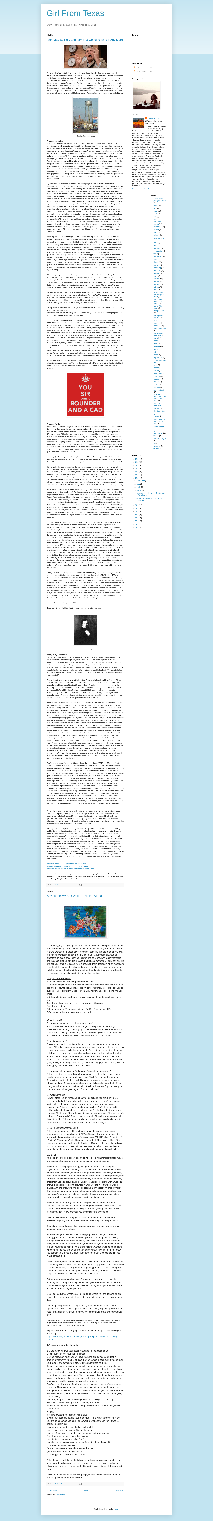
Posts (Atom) (61, 1494)
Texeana (157, 408)
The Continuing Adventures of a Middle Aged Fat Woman (159, 414)
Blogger (116, 1509)
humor (156, 290)
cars (155, 217)
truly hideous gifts (160, 439)
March (139, 490)
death (156, 243)
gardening (157, 268)
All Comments (140, 71)
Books (156, 214)
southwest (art (159, 390)
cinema (156, 230)
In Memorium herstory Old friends (158, 301)
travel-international (158, 432)
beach (156, 211)
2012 (137, 511)
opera (156, 349)
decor (156, 245)
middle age (158, 326)
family (156, 254)
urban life (157, 446)
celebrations (158, 227)
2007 (137, 527)
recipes (156, 368)
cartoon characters (157, 220)
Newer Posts (52, 1490)
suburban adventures (158, 404)
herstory (156, 279)
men (155, 320)
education (157, 248)
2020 (137, 462)
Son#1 (156, 385)
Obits (155, 344)
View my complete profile (141, 189)
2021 (137, 459)
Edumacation (158, 251)
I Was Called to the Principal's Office (159, 295)
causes (156, 224)
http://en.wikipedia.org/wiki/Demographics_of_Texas (67, 866)
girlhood (156, 273)
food (155, 259)
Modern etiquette (160, 329)
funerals (156, 265)
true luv (156, 436)
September (141, 481)
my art (156, 341)
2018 (137, 468)
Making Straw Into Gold (158, 317)
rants (155, 365)
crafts (155, 232)
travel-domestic (159, 426)
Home (86, 1490)
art (154, 208)
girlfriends (157, 271)
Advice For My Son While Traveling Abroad (75, 895)
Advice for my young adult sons (160, 200)
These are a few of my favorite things (159, 422)
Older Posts (119, 1490)
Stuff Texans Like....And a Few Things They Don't (160, 398)
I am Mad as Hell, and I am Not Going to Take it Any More (85, 39)
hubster (156, 287)
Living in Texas (159, 311)
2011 (137, 515)
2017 (137, 472)
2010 (137, 518)
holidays (156, 284)
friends (156, 262)
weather (156, 449)
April (138, 487)
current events (159, 238)
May (138, 484)
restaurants (158, 373)
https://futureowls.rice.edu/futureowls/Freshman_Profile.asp (70, 869)
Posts (137, 67)
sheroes (156, 382)
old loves (157, 346)
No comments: (72, 885)
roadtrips (157, 376)
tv (154, 443)
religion (156, 371)
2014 (137, 505)
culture (156, 235)
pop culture (158, 358)
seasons (157, 379)
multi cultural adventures (158, 334)
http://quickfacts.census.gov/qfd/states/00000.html (66, 864)
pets (155, 352)
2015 (137, 478)
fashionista (157, 257)
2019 (137, 465)
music (156, 338)
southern (157, 387)
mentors (156, 323)
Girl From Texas (75, 13)
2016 (137, 475)
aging (155, 205)
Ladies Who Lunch (158, 307)
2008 (137, 524)
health (156, 276)
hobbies (156, 282)
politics (156, 355)
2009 (137, 521)
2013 (137, 508)
